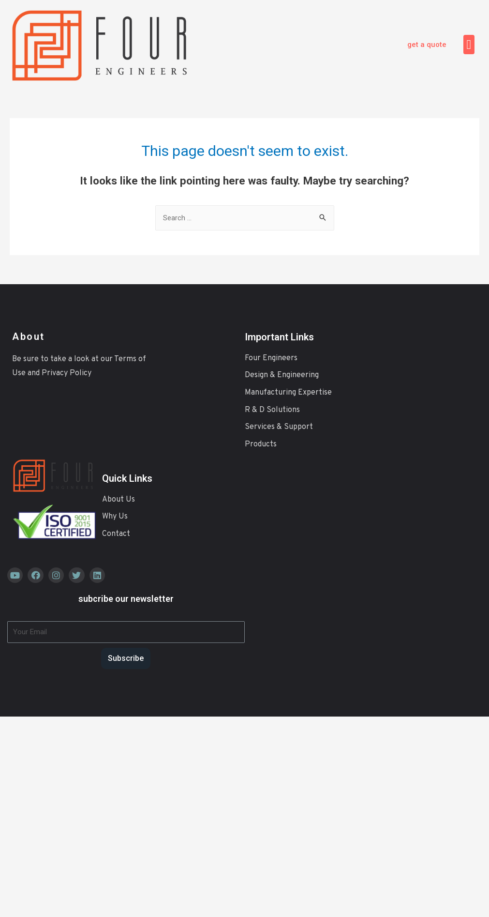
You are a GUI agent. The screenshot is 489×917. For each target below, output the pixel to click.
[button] (427, 44)
